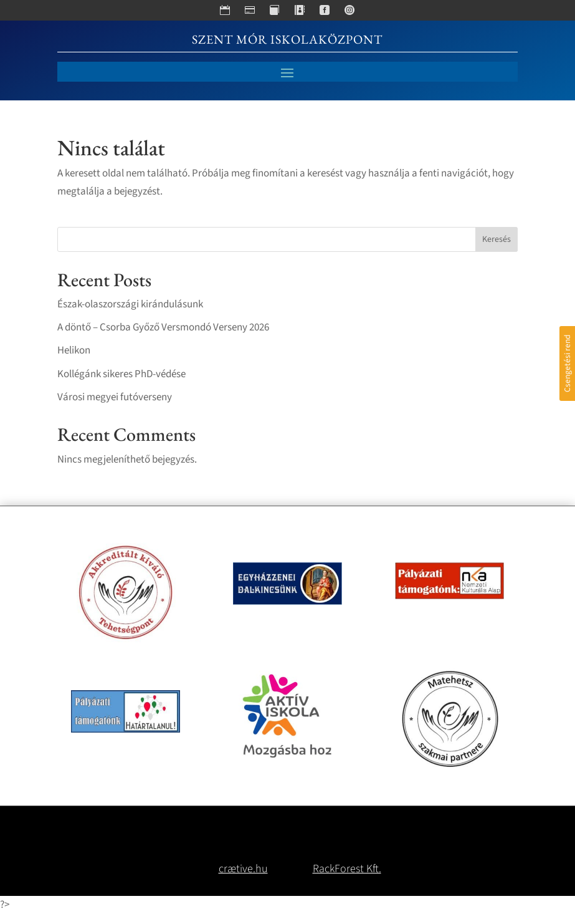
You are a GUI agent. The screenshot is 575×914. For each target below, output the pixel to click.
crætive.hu (243, 869)
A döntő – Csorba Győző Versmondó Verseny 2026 (163, 327)
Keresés (496, 239)
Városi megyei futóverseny (114, 397)
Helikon (73, 350)
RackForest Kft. (347, 869)
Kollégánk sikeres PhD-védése (121, 374)
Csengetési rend (567, 363)
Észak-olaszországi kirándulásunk (130, 304)
